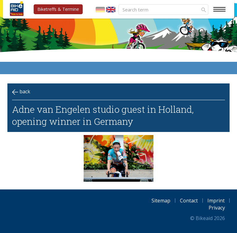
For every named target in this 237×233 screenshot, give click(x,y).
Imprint (216, 200)
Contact (189, 200)
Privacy (217, 207)
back (21, 91)
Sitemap (161, 200)
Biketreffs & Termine (58, 9)
